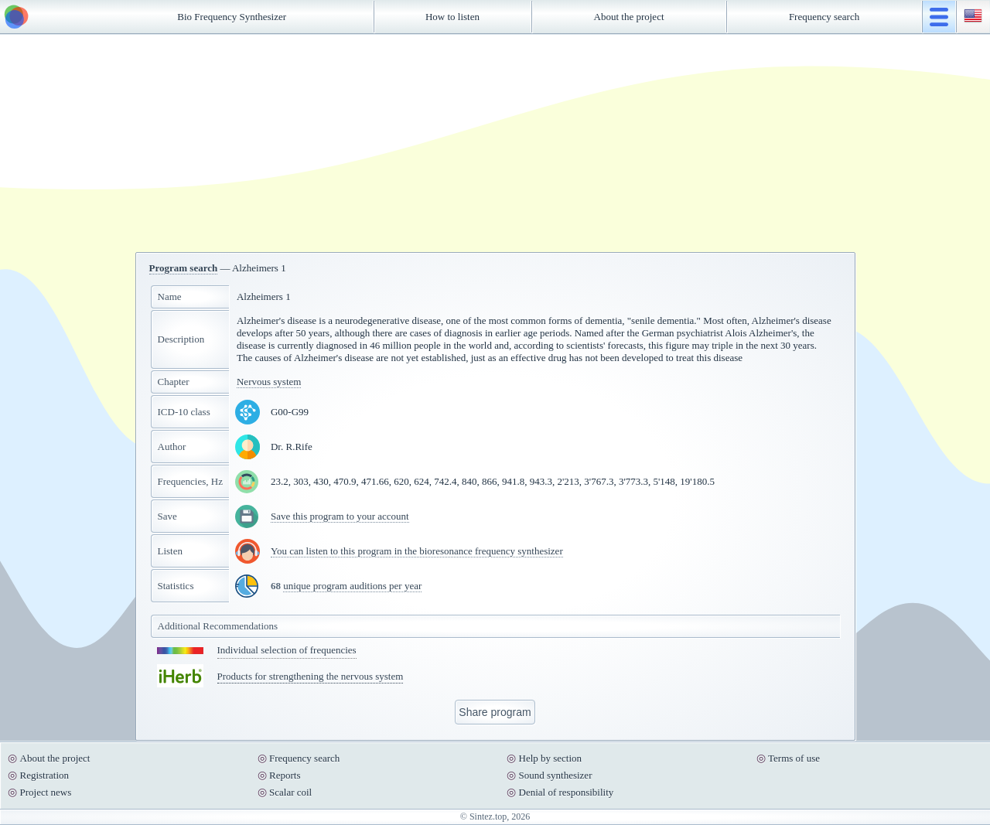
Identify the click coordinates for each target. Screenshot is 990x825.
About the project (629, 16)
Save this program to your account (340, 516)
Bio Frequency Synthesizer (231, 16)
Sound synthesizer (555, 775)
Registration (45, 775)
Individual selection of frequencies (287, 650)
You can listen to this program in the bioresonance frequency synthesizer (417, 551)
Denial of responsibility (566, 792)
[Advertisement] (495, 143)
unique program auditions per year (352, 585)
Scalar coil (290, 792)
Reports (284, 775)
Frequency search (824, 16)
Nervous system (269, 381)
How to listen (452, 16)
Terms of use (794, 758)
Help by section (550, 758)
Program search (183, 268)
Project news (46, 792)
